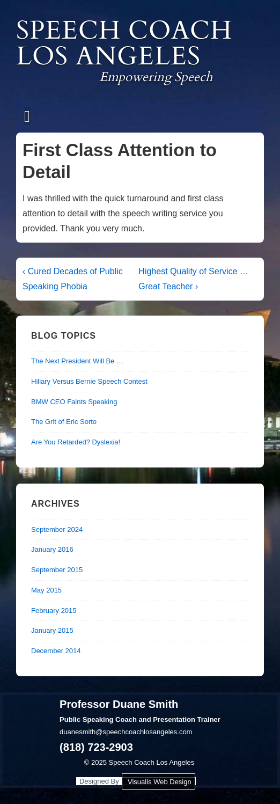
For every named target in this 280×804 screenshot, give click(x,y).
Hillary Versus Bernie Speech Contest (89, 381)
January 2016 (52, 549)
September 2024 (57, 529)
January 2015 (52, 630)
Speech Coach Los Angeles (124, 43)
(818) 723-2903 (96, 747)
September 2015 (57, 570)
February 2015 (54, 610)
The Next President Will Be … (77, 361)
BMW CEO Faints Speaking (74, 402)
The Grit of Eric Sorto (64, 422)
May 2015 (46, 590)
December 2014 (56, 651)
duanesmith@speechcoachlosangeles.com (126, 732)
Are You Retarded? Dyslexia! (75, 442)
